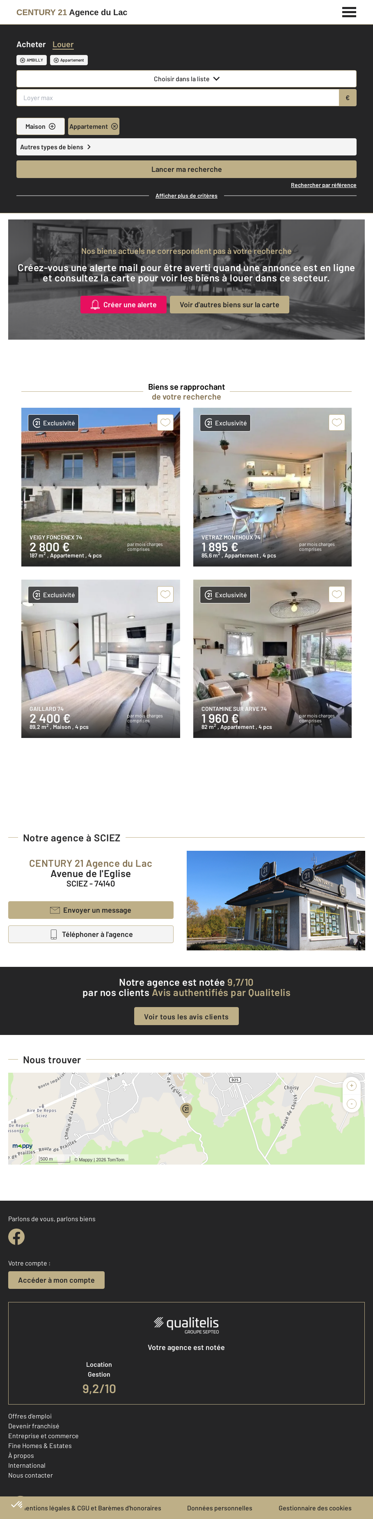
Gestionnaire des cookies (315, 1508)
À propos (21, 1455)
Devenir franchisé (33, 1426)
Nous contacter (30, 1475)
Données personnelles (219, 1508)
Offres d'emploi (30, 1416)
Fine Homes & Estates (40, 1445)
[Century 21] (71, 12)
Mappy (85, 1159)
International (27, 1465)
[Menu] (349, 11)
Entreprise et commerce (43, 1435)
